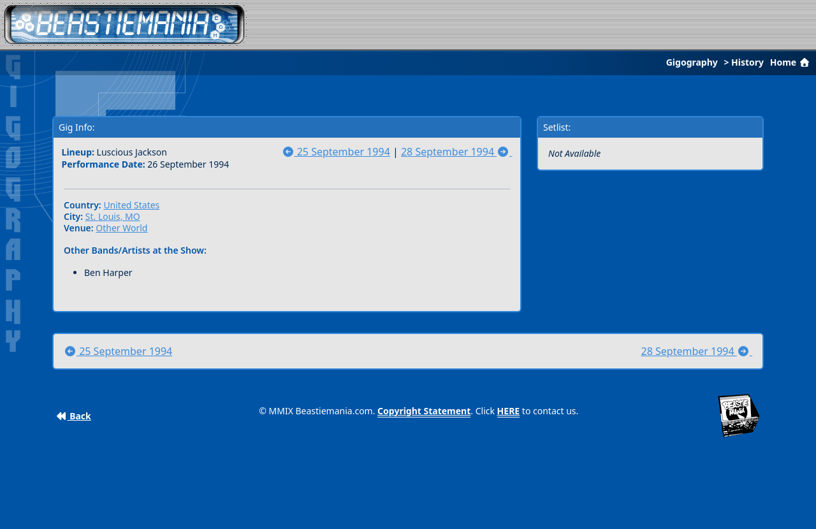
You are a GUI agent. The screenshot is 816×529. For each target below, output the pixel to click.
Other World (121, 228)
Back (73, 416)
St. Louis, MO (112, 216)
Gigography (692, 62)
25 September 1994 (336, 152)
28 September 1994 (456, 152)
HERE (508, 411)
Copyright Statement (423, 411)
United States (131, 205)
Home (791, 62)
